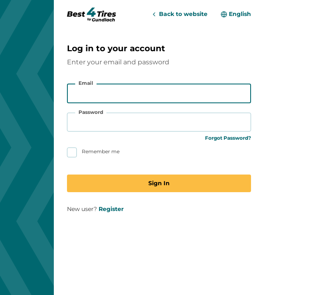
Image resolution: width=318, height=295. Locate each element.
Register (111, 209)
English (240, 14)
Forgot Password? (228, 138)
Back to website (183, 14)
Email (85, 83)
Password (90, 112)
